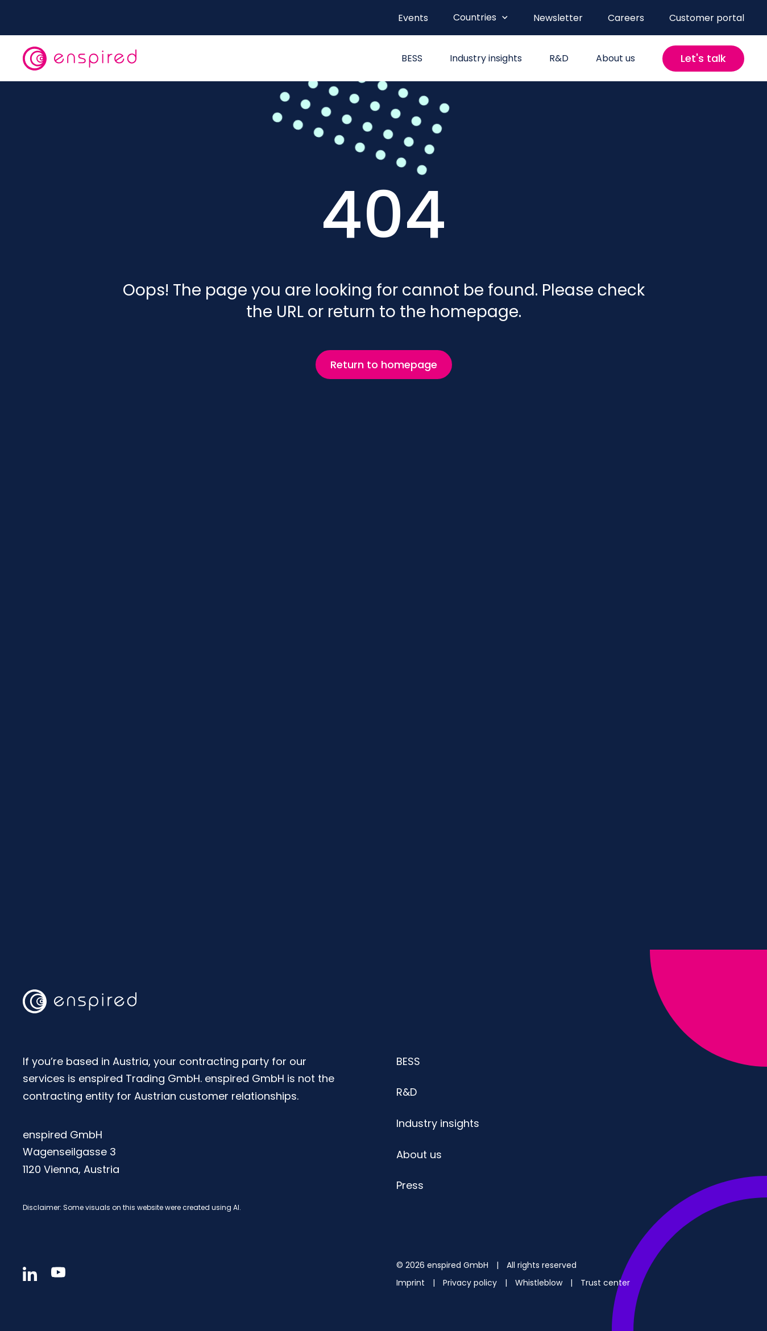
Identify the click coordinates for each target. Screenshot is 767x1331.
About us (419, 1154)
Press (410, 1185)
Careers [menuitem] (626, 17)
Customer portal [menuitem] (706, 17)
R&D (406, 1092)
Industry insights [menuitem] (486, 58)
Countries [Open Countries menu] (480, 17)
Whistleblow (540, 1282)
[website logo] (79, 58)
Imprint (411, 1282)
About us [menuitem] (615, 58)
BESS (408, 1061)
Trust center (605, 1282)
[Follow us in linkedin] (30, 1274)
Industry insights (437, 1123)
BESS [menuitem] (411, 58)
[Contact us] (703, 58)
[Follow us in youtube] (58, 1272)
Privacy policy (471, 1282)
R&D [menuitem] (559, 58)
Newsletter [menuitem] (558, 17)
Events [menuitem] (413, 17)
